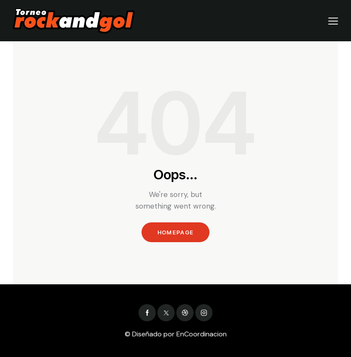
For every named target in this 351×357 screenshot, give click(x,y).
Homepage (175, 232)
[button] (333, 21)
